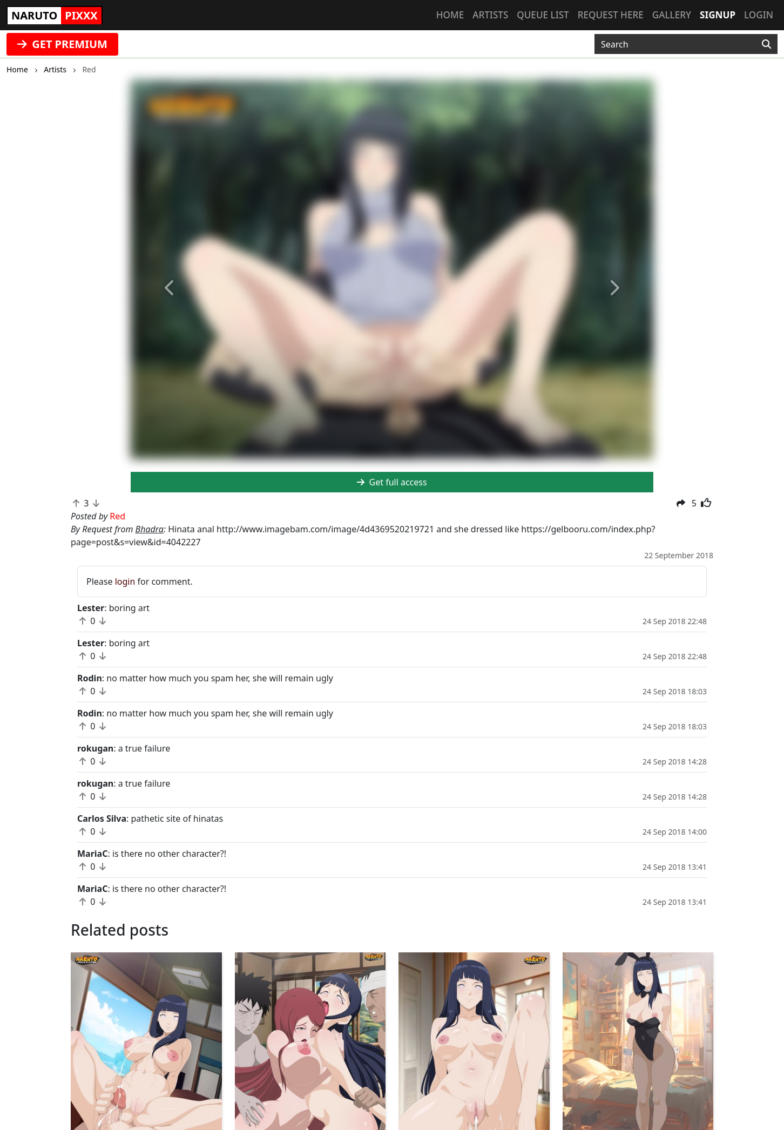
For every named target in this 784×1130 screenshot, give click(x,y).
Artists (490, 15)
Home (450, 15)
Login (758, 15)
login (125, 581)
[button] (170, 288)
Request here (611, 15)
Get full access (392, 482)
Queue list (543, 15)
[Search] (766, 44)
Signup (717, 15)
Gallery (671, 15)
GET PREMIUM (62, 44)
